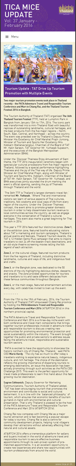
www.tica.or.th (65, 464)
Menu (14, 36)
